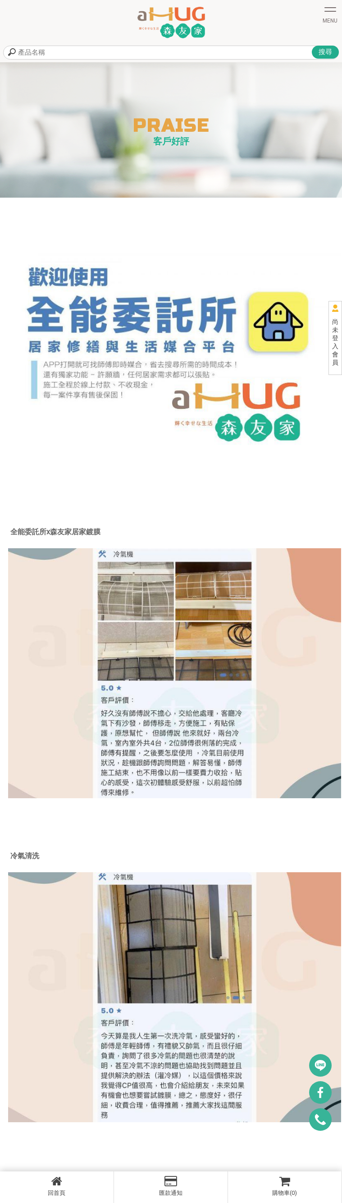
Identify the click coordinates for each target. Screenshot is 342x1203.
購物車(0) (284, 1185)
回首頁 (56, 1185)
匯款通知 (170, 1185)
